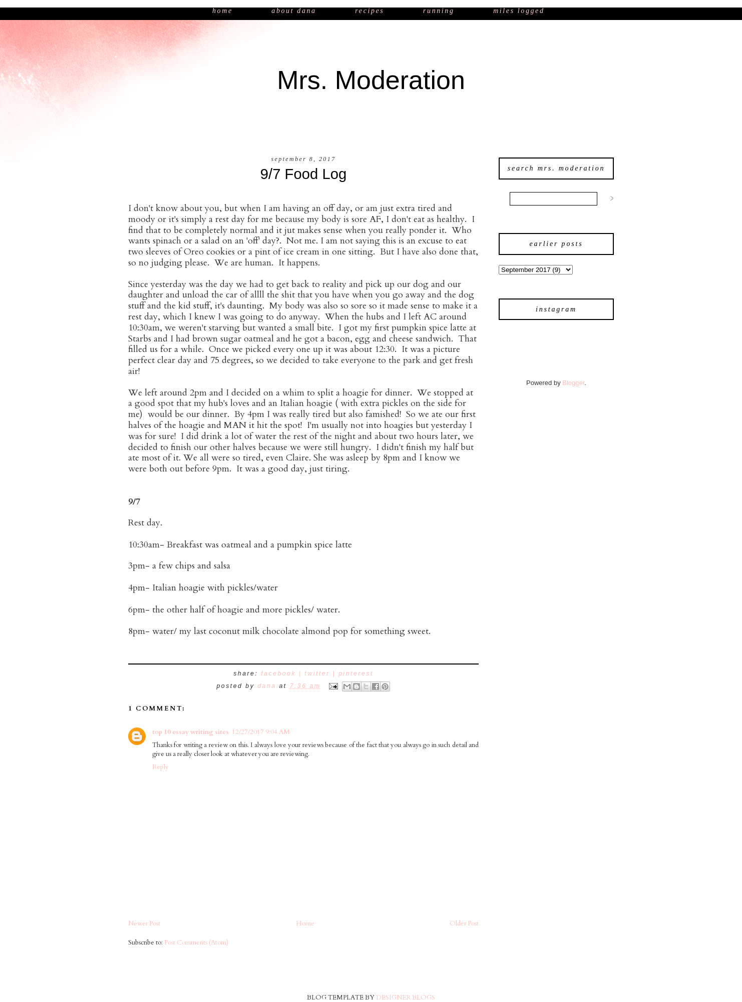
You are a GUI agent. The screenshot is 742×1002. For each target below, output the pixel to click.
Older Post (464, 923)
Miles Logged (518, 10)
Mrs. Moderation (371, 80)
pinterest (356, 673)
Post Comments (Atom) (196, 942)
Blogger (573, 382)
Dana (268, 686)
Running (440, 10)
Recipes (369, 10)
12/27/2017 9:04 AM (261, 732)
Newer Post (144, 923)
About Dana (293, 10)
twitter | (322, 673)
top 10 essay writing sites (190, 732)
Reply (160, 767)
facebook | (282, 673)
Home (224, 10)
